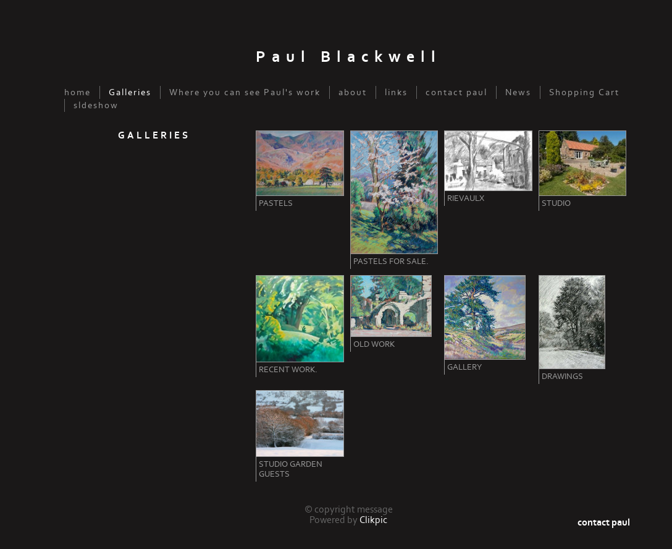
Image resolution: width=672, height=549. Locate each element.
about (352, 92)
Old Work (374, 344)
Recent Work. (288, 370)
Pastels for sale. (391, 261)
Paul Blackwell (349, 57)
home (77, 92)
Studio (556, 203)
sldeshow (96, 105)
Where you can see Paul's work (245, 92)
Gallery (464, 367)
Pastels (276, 203)
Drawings (562, 376)
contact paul (456, 92)
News (518, 92)
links (396, 92)
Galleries (130, 92)
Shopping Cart (584, 92)
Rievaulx (465, 198)
